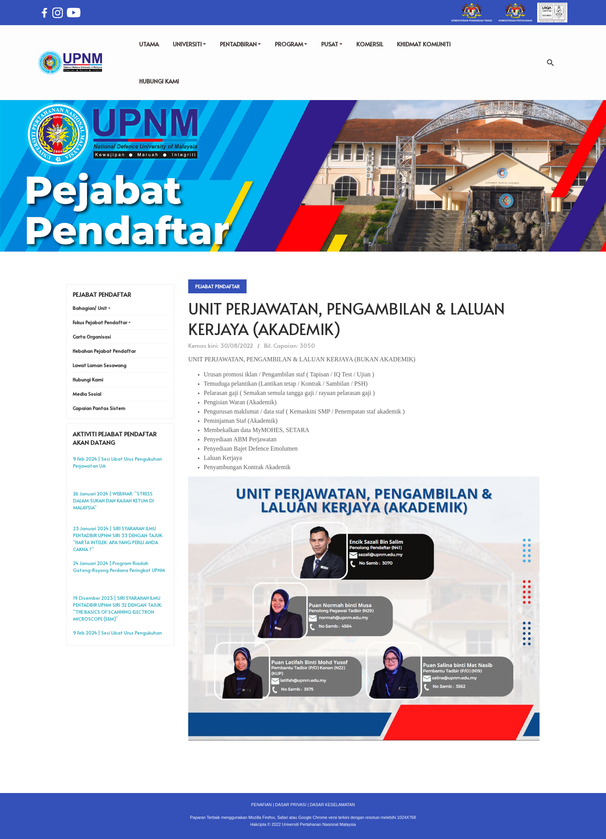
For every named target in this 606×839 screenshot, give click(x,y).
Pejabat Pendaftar (217, 286)
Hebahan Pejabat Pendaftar (104, 351)
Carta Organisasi (92, 337)
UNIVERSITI (189, 44)
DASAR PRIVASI (290, 804)
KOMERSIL (369, 44)
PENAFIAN (261, 804)
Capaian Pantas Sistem (99, 408)
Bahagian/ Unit (90, 308)
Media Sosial (87, 394)
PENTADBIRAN (240, 44)
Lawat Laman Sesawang (99, 365)
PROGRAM (291, 44)
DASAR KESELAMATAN (332, 804)
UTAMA (149, 44)
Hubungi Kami (88, 379)
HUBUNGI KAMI (159, 81)
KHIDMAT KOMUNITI (424, 44)
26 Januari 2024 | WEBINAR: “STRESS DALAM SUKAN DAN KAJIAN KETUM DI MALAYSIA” (113, 500)
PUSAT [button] (331, 44)
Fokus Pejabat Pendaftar (100, 322)
